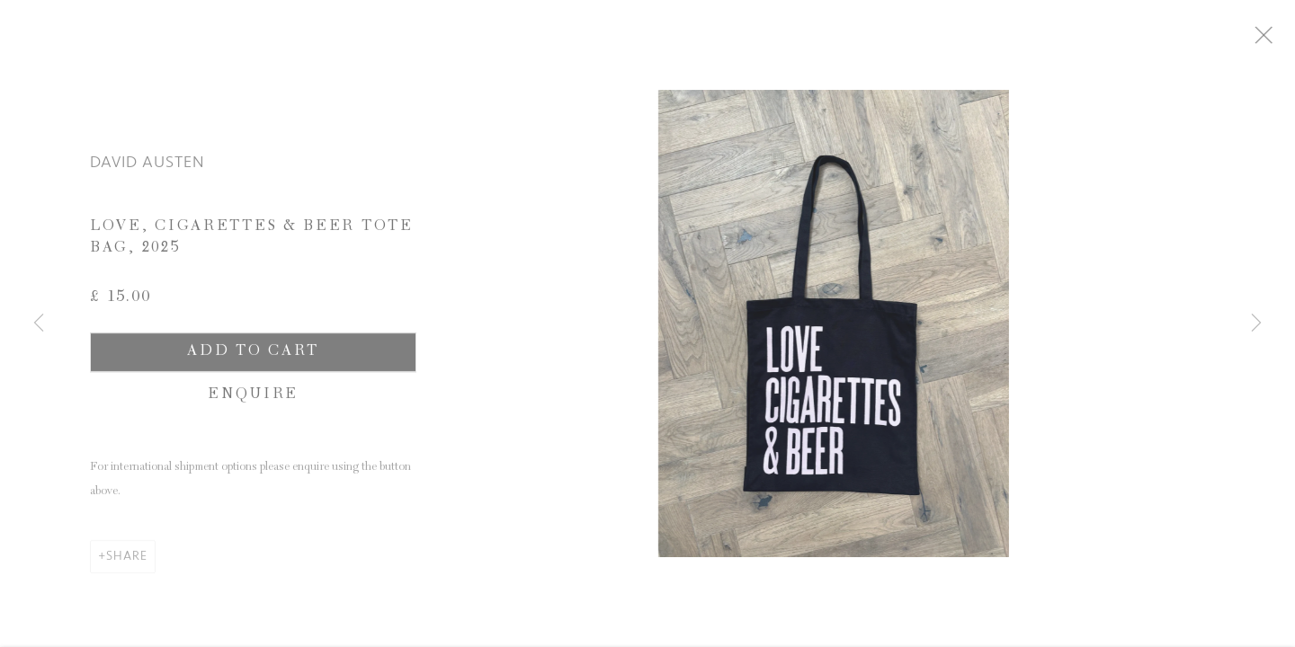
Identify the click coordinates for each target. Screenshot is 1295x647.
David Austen (147, 168)
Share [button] (126, 562)
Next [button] (1256, 323)
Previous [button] (38, 323)
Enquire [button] (253, 401)
